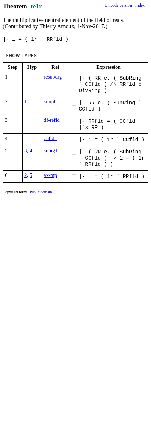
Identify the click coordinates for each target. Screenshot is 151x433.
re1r (36, 6)
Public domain (41, 192)
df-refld (52, 120)
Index (140, 5)
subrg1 (51, 150)
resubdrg (53, 77)
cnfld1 (50, 138)
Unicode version (118, 5)
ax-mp (50, 175)
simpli (50, 101)
